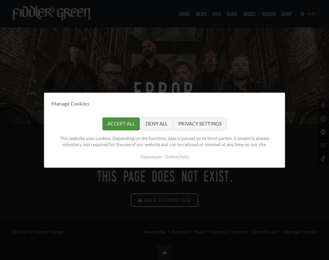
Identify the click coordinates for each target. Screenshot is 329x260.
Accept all (121, 123)
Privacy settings (200, 123)
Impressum (151, 156)
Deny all (157, 123)
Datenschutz (177, 156)
